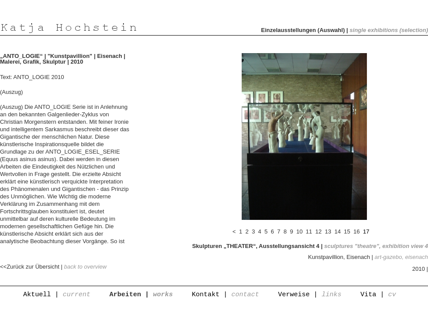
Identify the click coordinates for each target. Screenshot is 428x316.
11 (309, 231)
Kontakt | (225, 294)
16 (357, 231)
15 (347, 231)
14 (337, 231)
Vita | (378, 294)
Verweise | (309, 294)
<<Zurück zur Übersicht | (53, 266)
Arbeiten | (141, 294)
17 (366, 231)
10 (300, 231)
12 (318, 231)
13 (328, 231)
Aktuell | (57, 294)
